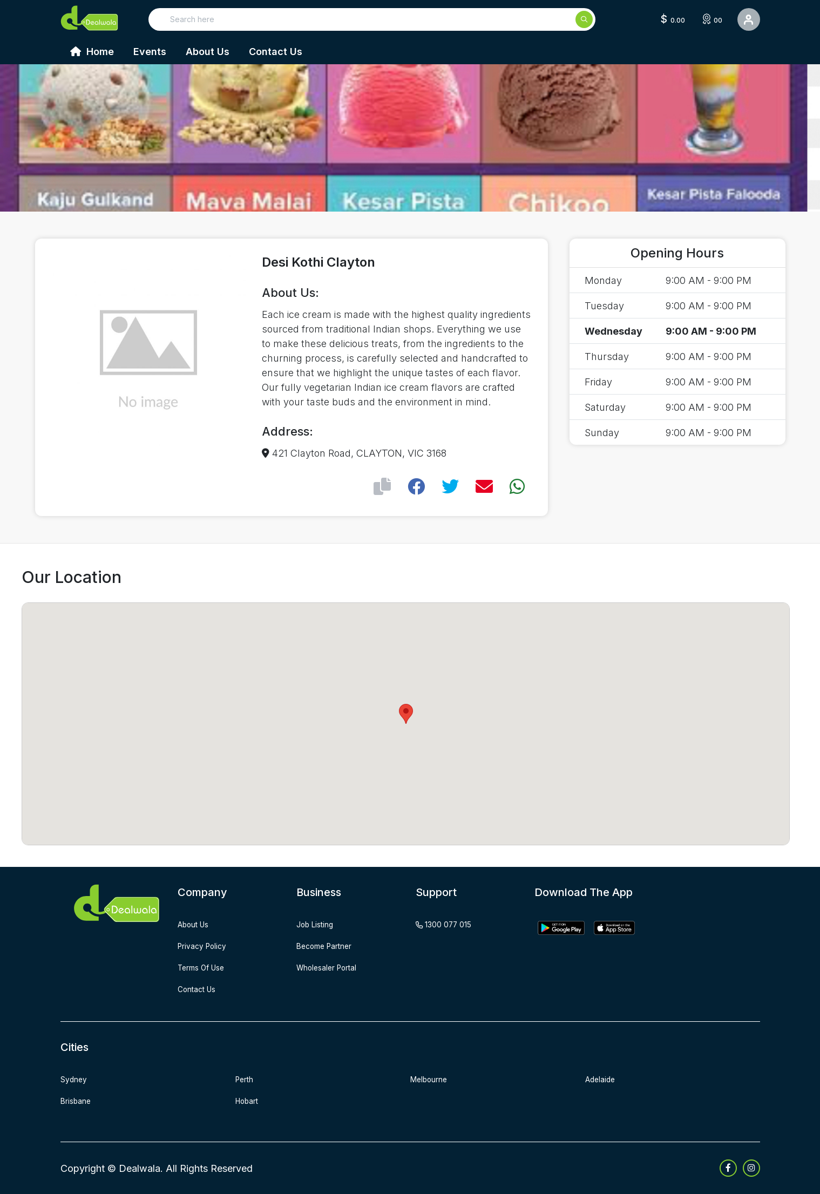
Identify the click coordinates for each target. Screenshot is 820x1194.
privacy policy (207, 945)
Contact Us (275, 51)
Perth (246, 1079)
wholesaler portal (333, 967)
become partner (330, 945)
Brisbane (78, 1100)
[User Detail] (748, 19)
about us (197, 924)
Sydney (75, 1079)
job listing (318, 924)
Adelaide (602, 1079)
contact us (200, 988)
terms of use (206, 967)
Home (92, 51)
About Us (207, 51)
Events (149, 51)
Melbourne (433, 1079)
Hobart (250, 1100)
